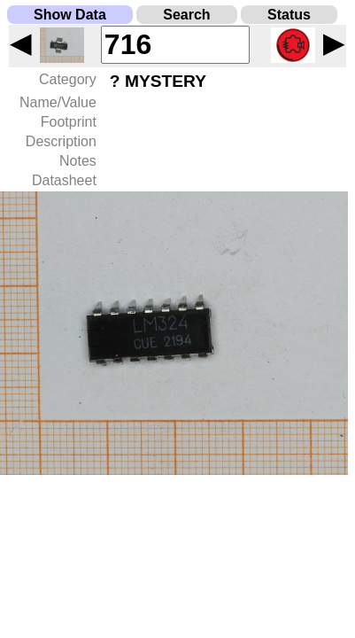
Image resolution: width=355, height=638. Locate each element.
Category (67, 79)
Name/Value (57, 102)
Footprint (68, 121)
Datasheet (64, 180)
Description (61, 141)
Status (289, 14)
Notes (77, 160)
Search (186, 14)
